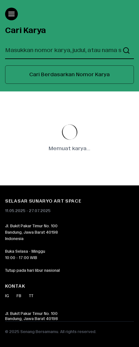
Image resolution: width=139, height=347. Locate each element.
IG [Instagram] (7, 296)
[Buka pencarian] (126, 50)
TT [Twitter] (31, 296)
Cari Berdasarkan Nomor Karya (69, 74)
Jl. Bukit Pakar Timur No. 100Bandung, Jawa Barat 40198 (31, 316)
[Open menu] (11, 14)
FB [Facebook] (19, 296)
